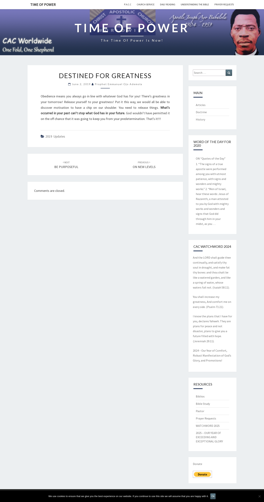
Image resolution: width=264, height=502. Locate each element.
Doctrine (201, 112)
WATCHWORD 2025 (208, 426)
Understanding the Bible (195, 4)
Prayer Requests (224, 4)
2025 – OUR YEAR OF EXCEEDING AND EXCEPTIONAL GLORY (209, 437)
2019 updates (55, 136)
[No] (259, 496)
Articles (201, 105)
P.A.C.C (127, 4)
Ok (212, 496)
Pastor (200, 411)
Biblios (200, 396)
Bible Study (203, 404)
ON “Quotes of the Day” (210, 158)
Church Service (146, 4)
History (200, 119)
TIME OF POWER (43, 4)
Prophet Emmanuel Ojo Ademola (118, 84)
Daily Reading (167, 4)
